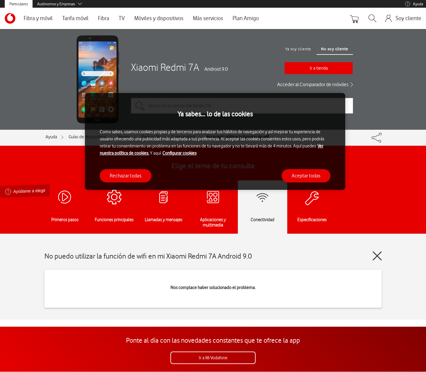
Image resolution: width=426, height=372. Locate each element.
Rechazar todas (125, 176)
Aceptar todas (306, 176)
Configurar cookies (179, 153)
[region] (215, 141)
